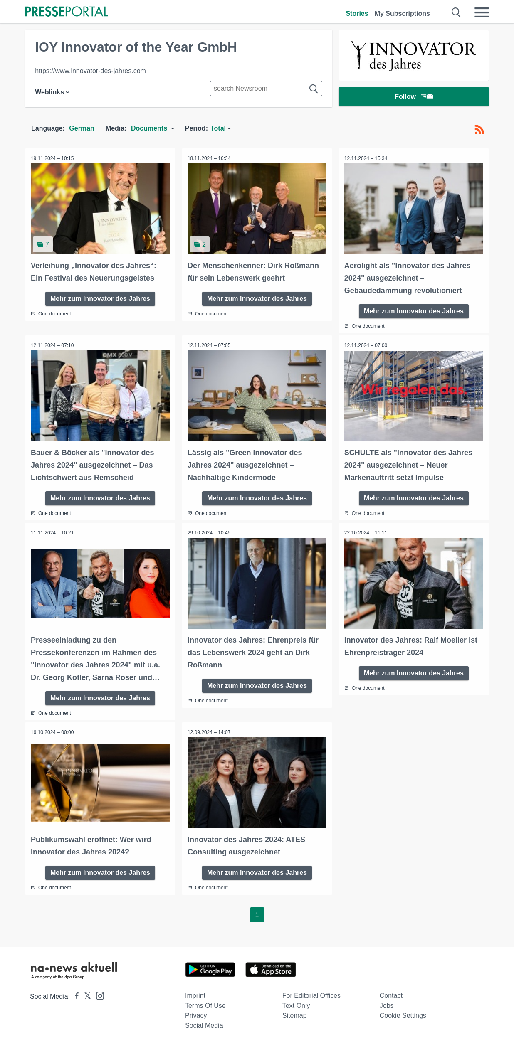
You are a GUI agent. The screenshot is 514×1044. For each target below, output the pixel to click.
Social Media (204, 1023)
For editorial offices (311, 993)
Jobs (387, 1003)
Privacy (196, 1013)
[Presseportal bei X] (85, 994)
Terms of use (205, 1003)
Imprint (195, 993)
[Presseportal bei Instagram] (97, 993)
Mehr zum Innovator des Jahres (100, 297)
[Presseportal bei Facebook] (74, 994)
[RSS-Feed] (479, 129)
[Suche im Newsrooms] (266, 88)
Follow (414, 97)
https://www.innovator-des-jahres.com (90, 70)
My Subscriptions (402, 13)
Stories (357, 13)
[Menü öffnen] (481, 12)
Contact (391, 993)
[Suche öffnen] (456, 12)
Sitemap (294, 1013)
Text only (296, 1003)
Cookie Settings (403, 1013)
